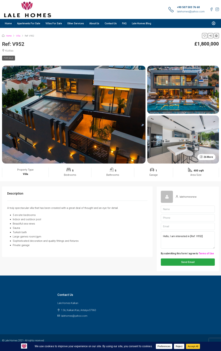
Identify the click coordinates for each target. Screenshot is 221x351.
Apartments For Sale (28, 23)
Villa (18, 35)
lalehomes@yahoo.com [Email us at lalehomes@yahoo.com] (74, 315)
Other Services (75, 23)
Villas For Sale (54, 23)
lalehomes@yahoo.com (191, 11)
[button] (204, 35)
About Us (94, 23)
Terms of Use (206, 253)
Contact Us (111, 23)
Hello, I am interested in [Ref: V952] (188, 240)
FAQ (124, 23)
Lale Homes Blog (141, 23)
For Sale (8, 58)
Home (8, 23)
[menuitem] (213, 23)
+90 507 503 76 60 (188, 7)
